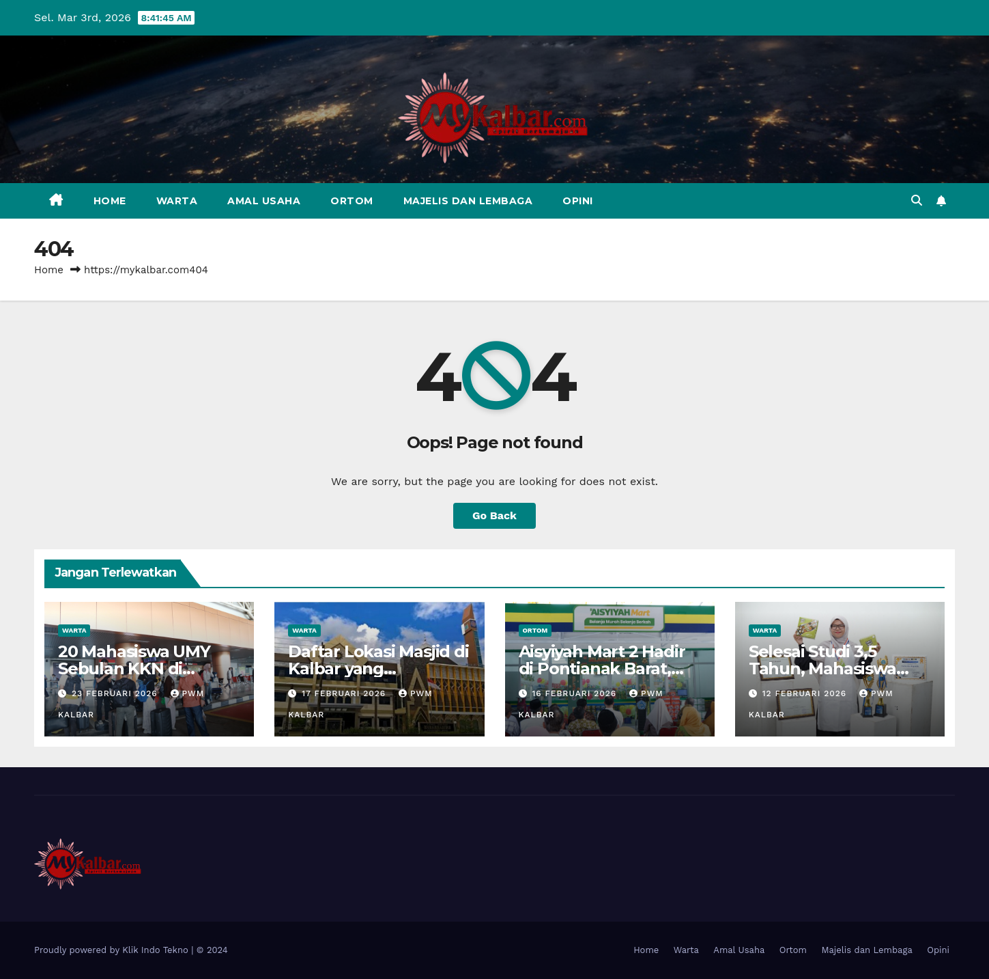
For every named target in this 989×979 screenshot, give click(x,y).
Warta (177, 201)
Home (110, 201)
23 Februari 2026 (116, 693)
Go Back (494, 515)
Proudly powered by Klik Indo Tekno (112, 950)
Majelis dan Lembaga (468, 201)
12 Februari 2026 (806, 693)
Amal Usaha (263, 201)
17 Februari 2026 (345, 693)
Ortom (351, 201)
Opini (577, 201)
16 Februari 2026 (576, 693)
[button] (916, 200)
